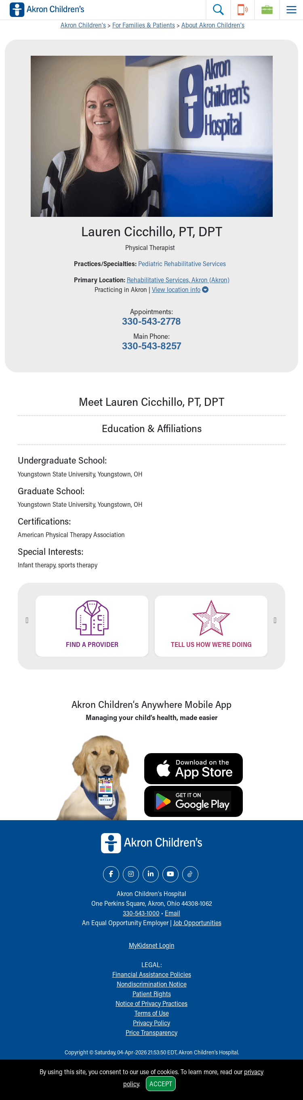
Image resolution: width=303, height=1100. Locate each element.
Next (275, 620)
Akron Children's (83, 25)
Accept (160, 1083)
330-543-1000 (141, 913)
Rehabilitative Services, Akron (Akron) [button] (178, 279)
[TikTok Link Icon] (190, 874)
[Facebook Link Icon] (111, 874)
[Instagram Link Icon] (131, 874)
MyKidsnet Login (152, 945)
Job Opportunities (197, 922)
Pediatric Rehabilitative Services (182, 263)
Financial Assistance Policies (151, 974)
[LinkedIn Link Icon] (151, 874)
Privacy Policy (151, 1022)
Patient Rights (152, 993)
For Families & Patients (143, 25)
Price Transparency (151, 1032)
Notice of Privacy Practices (151, 1003)
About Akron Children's (212, 25)
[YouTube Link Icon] (170, 874)
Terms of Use (152, 1013)
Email (172, 913)
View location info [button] (180, 289)
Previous (27, 620)
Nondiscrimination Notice (152, 984)
